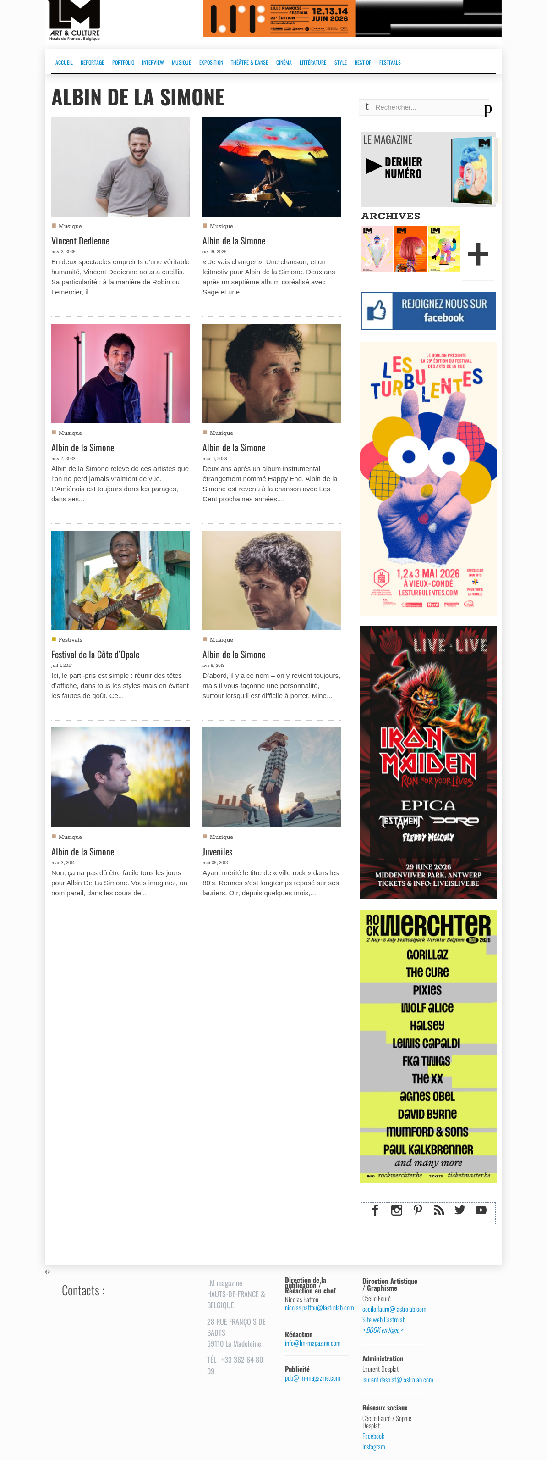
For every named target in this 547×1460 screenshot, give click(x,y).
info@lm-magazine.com (313, 1342)
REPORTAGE (92, 62)
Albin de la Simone (233, 240)
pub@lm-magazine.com (312, 1377)
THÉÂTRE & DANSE (249, 62)
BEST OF (363, 62)
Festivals (70, 640)
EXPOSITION (211, 62)
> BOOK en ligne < (382, 1330)
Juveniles (217, 851)
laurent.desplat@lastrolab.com (391, 1379)
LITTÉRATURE (313, 62)
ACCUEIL (64, 62)
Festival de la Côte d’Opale (95, 654)
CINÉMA (284, 62)
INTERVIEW (153, 62)
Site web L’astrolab (383, 1319)
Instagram (373, 1446)
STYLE (340, 62)
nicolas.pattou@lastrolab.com (313, 1307)
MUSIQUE (181, 62)
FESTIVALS (390, 62)
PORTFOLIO (123, 62)
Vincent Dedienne (80, 240)
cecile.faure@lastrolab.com (391, 1309)
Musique (70, 226)
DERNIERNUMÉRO (403, 167)
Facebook (373, 1436)
